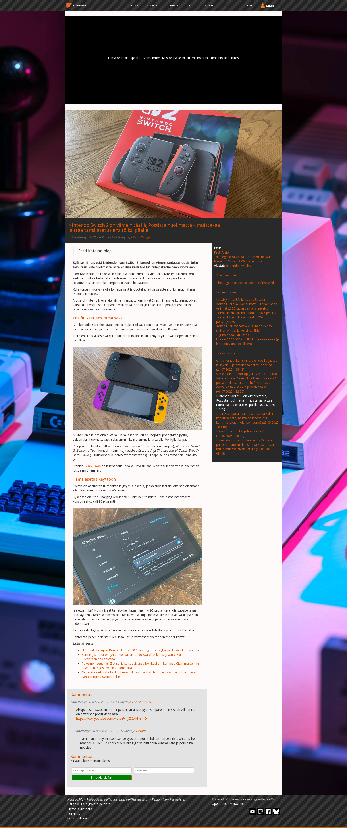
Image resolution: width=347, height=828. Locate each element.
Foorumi (246, 5)
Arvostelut (154, 5)
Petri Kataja (141, 237)
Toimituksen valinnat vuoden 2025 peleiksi (246, 313)
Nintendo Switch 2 (239, 266)
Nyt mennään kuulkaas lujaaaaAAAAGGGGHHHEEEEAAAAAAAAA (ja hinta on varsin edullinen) (248, 339)
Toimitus (73, 813)
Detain (141, 731)
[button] (268, 6)
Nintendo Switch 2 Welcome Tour (238, 261)
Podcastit (227, 5)
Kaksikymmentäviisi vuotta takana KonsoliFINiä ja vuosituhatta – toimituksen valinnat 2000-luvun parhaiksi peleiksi (246, 303)
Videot (208, 5)
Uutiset (134, 5)
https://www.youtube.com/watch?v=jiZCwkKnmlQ (111, 718)
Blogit (193, 5)
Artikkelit (175, 5)
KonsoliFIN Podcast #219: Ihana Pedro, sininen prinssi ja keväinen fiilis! (244, 328)
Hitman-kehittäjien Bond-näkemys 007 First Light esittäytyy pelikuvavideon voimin (140, 650)
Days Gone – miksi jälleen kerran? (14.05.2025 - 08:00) (240, 433)
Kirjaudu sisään (102, 777)
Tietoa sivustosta (79, 809)
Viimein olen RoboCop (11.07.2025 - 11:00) (246, 374)
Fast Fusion (222, 252)
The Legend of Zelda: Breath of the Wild (243, 257)
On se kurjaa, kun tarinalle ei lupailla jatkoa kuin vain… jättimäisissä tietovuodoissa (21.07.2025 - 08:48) (246, 364)
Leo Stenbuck (142, 702)
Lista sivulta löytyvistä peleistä (88, 804)
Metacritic (236, 803)
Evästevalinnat (77, 818)
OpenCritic (219, 803)
